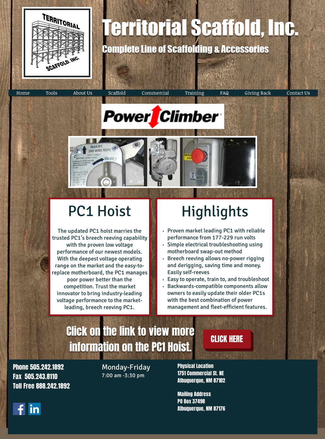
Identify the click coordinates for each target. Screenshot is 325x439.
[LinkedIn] (34, 409)
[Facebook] (19, 409)
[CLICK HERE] (227, 339)
